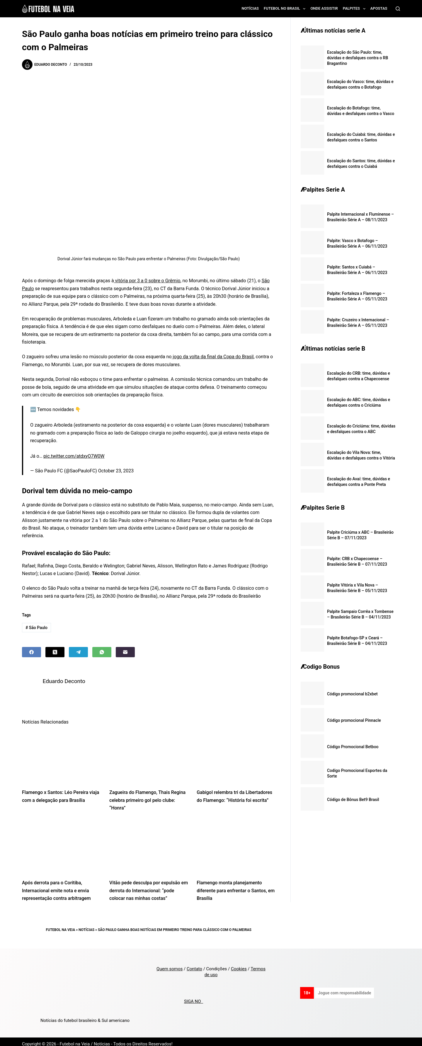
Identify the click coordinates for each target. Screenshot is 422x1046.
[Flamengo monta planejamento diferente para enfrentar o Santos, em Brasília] (236, 842)
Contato (194, 964)
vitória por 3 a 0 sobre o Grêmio (147, 280)
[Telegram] (78, 652)
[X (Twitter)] (54, 652)
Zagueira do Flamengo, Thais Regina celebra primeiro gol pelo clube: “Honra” (147, 795)
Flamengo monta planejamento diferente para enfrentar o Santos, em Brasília (236, 885)
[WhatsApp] (101, 652)
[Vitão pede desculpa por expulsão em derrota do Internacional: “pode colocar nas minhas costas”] (148, 842)
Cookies (239, 964)
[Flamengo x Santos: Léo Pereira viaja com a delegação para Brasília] (61, 752)
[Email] (125, 652)
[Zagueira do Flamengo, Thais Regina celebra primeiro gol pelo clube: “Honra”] (148, 752)
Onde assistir (324, 8)
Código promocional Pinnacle (354, 720)
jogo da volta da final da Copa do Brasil (212, 356)
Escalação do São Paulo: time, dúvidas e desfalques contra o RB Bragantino (357, 58)
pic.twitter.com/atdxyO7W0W (73, 456)
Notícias (250, 8)
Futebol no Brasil (286, 8)
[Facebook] (31, 652)
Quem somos (169, 964)
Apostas (378, 8)
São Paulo (36, 627)
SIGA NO (193, 996)
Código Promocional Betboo (353, 746)
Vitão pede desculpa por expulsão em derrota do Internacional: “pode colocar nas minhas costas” (148, 885)
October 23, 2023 (116, 471)
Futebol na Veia (60, 925)
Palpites (355, 8)
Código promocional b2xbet (352, 694)
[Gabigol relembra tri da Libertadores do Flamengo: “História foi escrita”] (236, 752)
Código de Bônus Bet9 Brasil (353, 799)
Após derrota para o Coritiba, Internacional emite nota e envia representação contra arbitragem (56, 885)
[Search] (398, 8)
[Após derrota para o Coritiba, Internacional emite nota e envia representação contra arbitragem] (61, 842)
